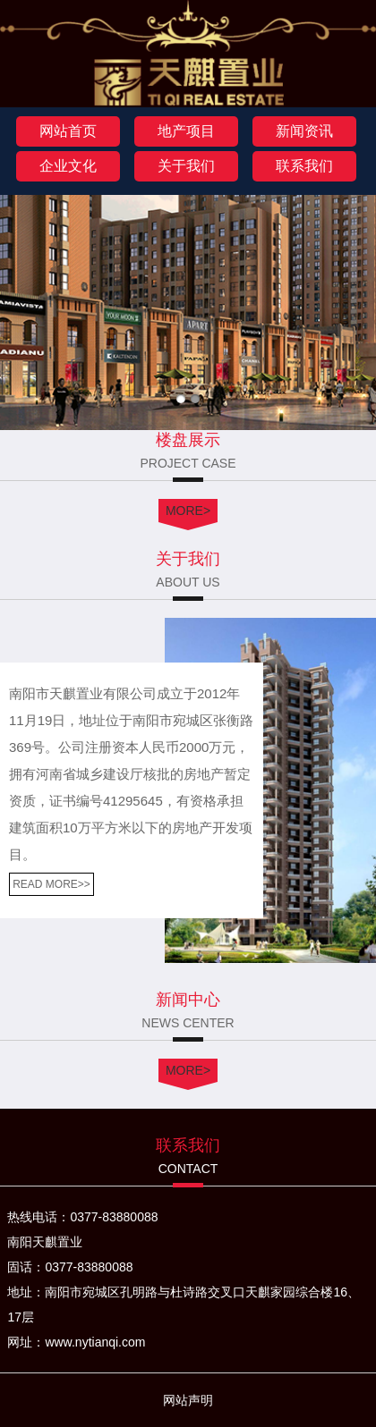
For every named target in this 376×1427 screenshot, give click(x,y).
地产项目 (186, 131)
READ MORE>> (51, 884)
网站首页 (68, 131)
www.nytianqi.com (95, 1342)
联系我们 (304, 165)
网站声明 (188, 1400)
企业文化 (68, 165)
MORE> (188, 510)
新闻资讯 (304, 131)
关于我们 (186, 165)
